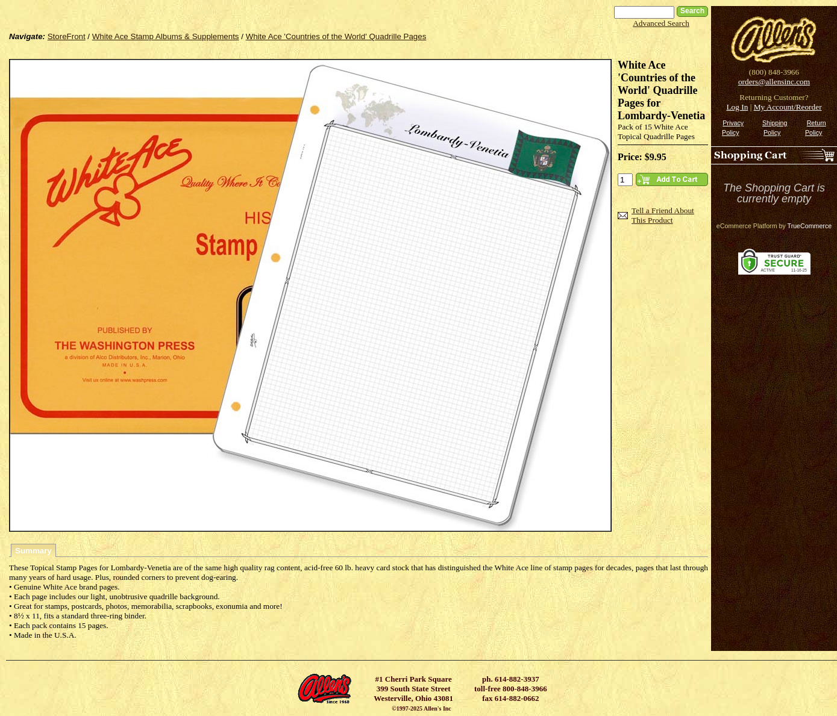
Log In (737, 106)
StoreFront (67, 36)
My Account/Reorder (788, 106)
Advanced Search (661, 23)
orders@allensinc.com (774, 81)
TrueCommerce (810, 225)
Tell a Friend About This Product (663, 215)
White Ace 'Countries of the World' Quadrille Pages (336, 36)
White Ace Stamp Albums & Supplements (165, 36)
